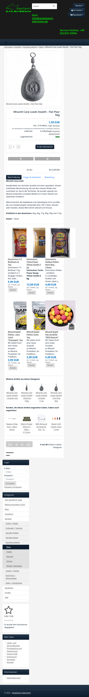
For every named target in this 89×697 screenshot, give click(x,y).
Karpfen (8, 519)
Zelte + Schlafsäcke (14, 583)
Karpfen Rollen (12, 533)
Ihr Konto (76, 10)
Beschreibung (14, 177)
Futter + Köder (12, 523)
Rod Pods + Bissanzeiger (11, 577)
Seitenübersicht (13, 678)
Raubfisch (9, 588)
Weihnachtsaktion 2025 (15, 504)
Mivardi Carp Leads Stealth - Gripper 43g (12, 395)
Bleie (8, 547)
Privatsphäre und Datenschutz (14, 650)
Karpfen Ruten (12, 537)
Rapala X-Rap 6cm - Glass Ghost (12, 427)
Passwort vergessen (13, 487)
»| (29, 444)
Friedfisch (9, 514)
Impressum (12, 657)
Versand (56, 125)
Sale (6, 597)
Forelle (8, 592)
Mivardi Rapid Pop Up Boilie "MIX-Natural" (52, 335)
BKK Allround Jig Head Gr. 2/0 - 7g (41, 427)
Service (78, 5)
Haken (9, 552)
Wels (7, 509)
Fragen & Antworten (32, 177)
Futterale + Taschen (14, 528)
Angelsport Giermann (21, 693)
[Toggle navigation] (6, 42)
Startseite (11, 659)
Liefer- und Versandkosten (13, 644)
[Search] (44, 6)
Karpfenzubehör (13, 542)
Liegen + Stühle (12, 571)
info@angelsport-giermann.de (42, 19)
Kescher (9, 556)
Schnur (9, 561)
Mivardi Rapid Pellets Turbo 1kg (33, 335)
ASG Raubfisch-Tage (13, 500)
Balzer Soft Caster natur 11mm (56, 427)
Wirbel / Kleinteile (14, 566)
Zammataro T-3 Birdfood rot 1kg (15, 262)
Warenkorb (76, 15)
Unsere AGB (12, 654)
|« (10, 444)
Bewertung (49, 177)
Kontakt (10, 662)
